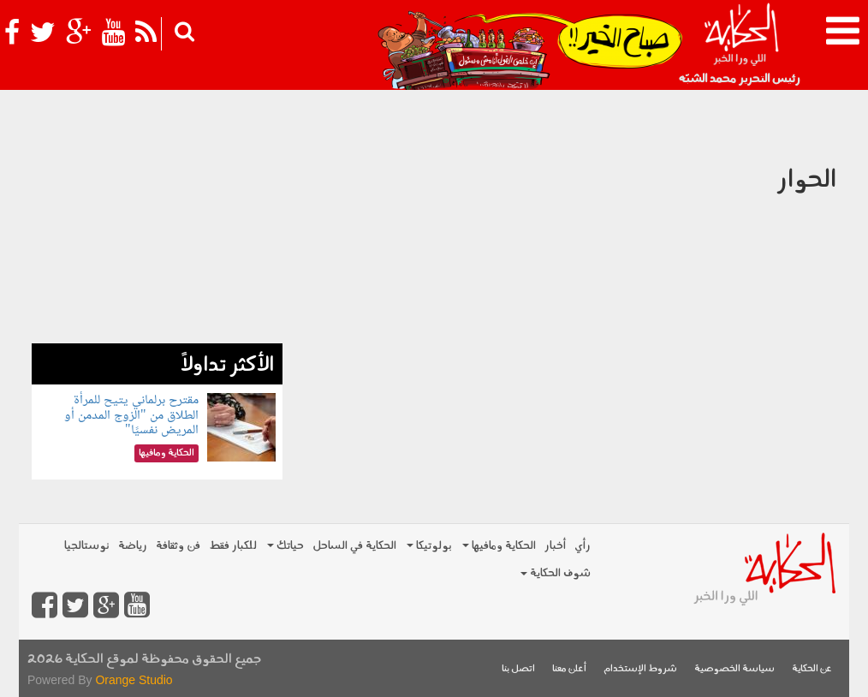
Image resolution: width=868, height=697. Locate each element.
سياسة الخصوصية (734, 669)
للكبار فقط (233, 546)
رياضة (132, 546)
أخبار (555, 546)
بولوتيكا (429, 546)
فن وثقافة (178, 546)
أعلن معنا (569, 669)
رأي (582, 546)
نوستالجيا (87, 546)
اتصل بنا (518, 669)
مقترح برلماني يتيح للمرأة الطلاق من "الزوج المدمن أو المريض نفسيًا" (131, 415)
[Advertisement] (157, 236)
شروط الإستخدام (640, 669)
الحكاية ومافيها (499, 546)
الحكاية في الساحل (354, 546)
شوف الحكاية (555, 573)
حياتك (285, 546)
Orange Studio (133, 680)
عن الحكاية (812, 669)
